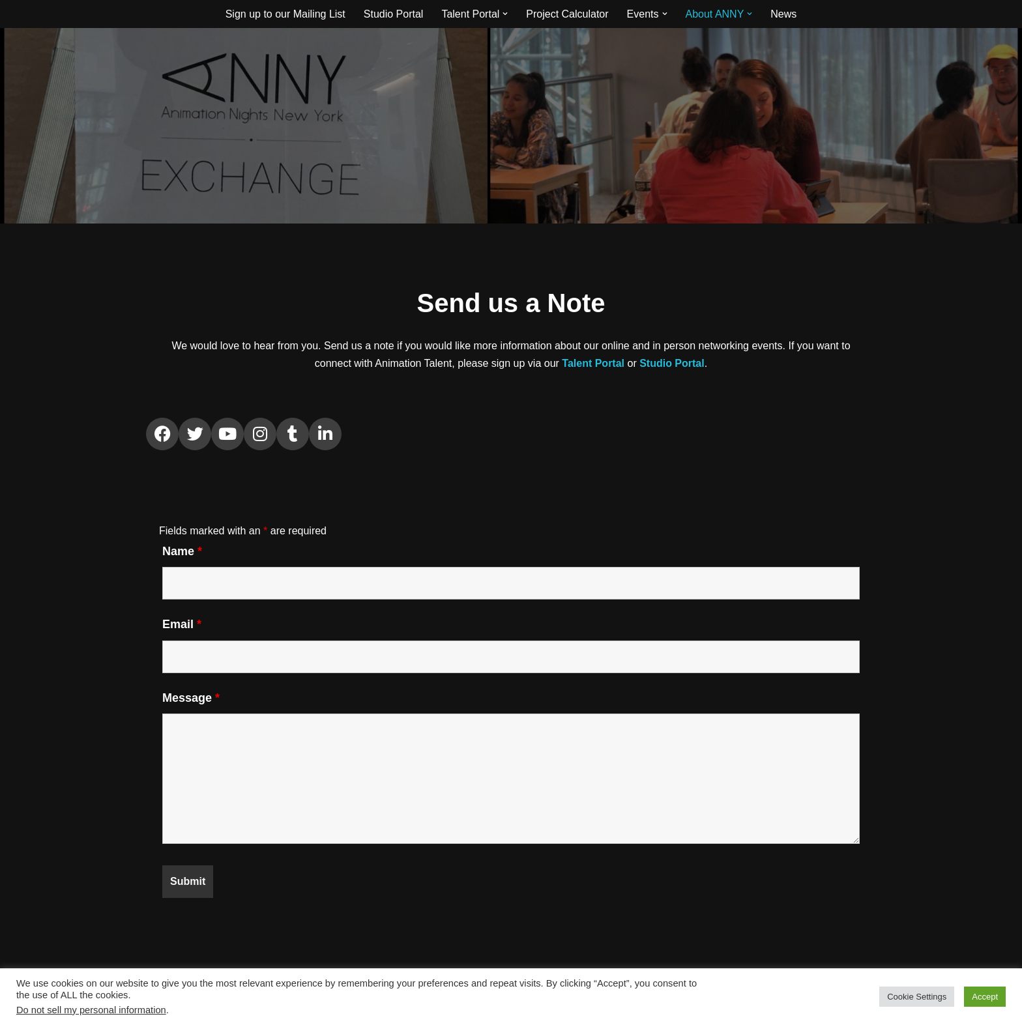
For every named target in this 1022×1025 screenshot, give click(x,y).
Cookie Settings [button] (916, 997)
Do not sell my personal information (91, 1010)
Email (181, 624)
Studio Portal (394, 14)
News (783, 14)
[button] (505, 13)
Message (191, 697)
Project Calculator (567, 14)
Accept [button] (985, 997)
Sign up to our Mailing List (285, 14)
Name (182, 551)
